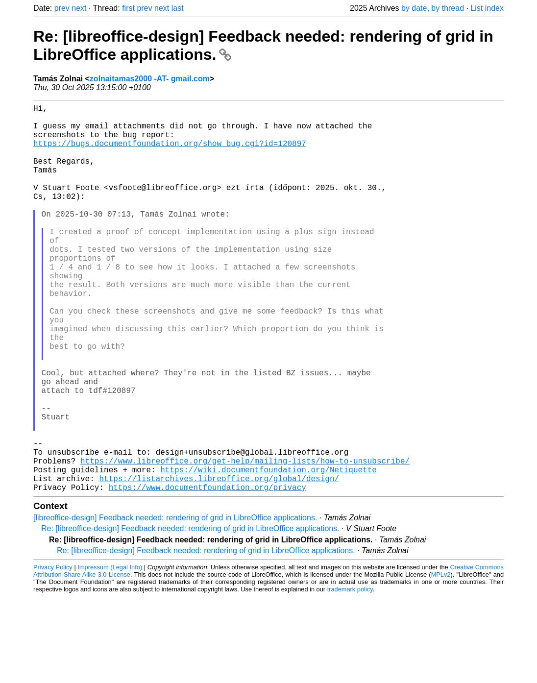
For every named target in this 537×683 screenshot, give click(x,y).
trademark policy (350, 675)
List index (487, 8)
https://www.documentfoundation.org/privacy (207, 573)
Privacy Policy (53, 653)
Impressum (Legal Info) (109, 653)
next (79, 8)
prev (62, 8)
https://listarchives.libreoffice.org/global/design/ (219, 562)
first (128, 8)
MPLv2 (441, 660)
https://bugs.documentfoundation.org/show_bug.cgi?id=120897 (169, 152)
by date (414, 8)
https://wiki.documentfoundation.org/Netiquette (268, 551)
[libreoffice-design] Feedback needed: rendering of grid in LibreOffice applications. (175, 604)
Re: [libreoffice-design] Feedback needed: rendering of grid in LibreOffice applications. (190, 614)
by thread (447, 8)
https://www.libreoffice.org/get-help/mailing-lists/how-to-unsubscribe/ (245, 541)
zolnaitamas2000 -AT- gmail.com (150, 78)
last (177, 8)
